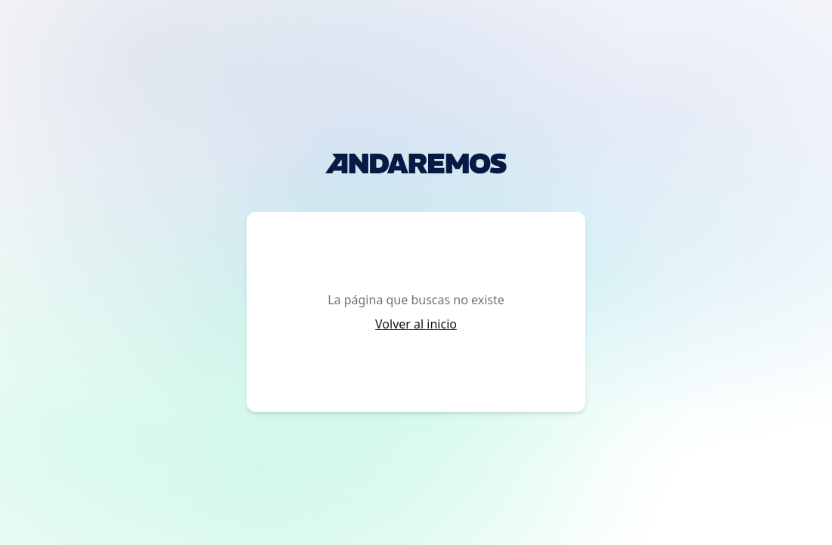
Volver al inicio (416, 324)
